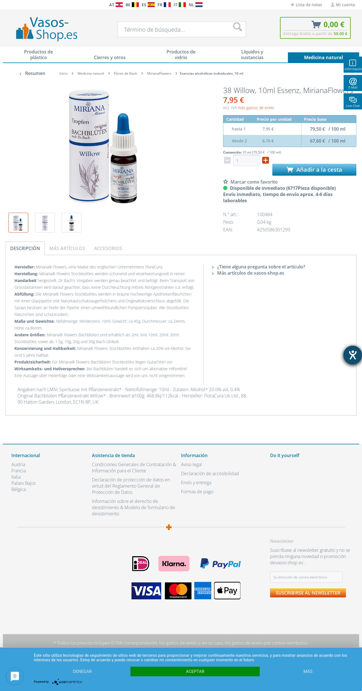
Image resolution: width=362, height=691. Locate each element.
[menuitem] (14, 4)
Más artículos (67, 248)
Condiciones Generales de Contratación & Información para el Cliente (134, 467)
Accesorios (108, 248)
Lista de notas (306, 4)
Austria (18, 464)
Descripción (25, 248)
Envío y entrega (196, 482)
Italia (16, 477)
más (308, 671)
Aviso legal (191, 464)
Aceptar (195, 671)
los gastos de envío (178, 643)
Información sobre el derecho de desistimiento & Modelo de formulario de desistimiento (133, 507)
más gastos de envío (256, 107)
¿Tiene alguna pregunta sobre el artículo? (258, 267)
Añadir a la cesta (314, 169)
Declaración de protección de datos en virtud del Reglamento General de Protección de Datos (131, 486)
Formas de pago (197, 491)
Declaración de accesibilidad (210, 473)
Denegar (82, 671)
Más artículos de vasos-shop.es (248, 273)
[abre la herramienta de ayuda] (352, 355)
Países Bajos (23, 483)
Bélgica (18, 489)
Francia (18, 471)
